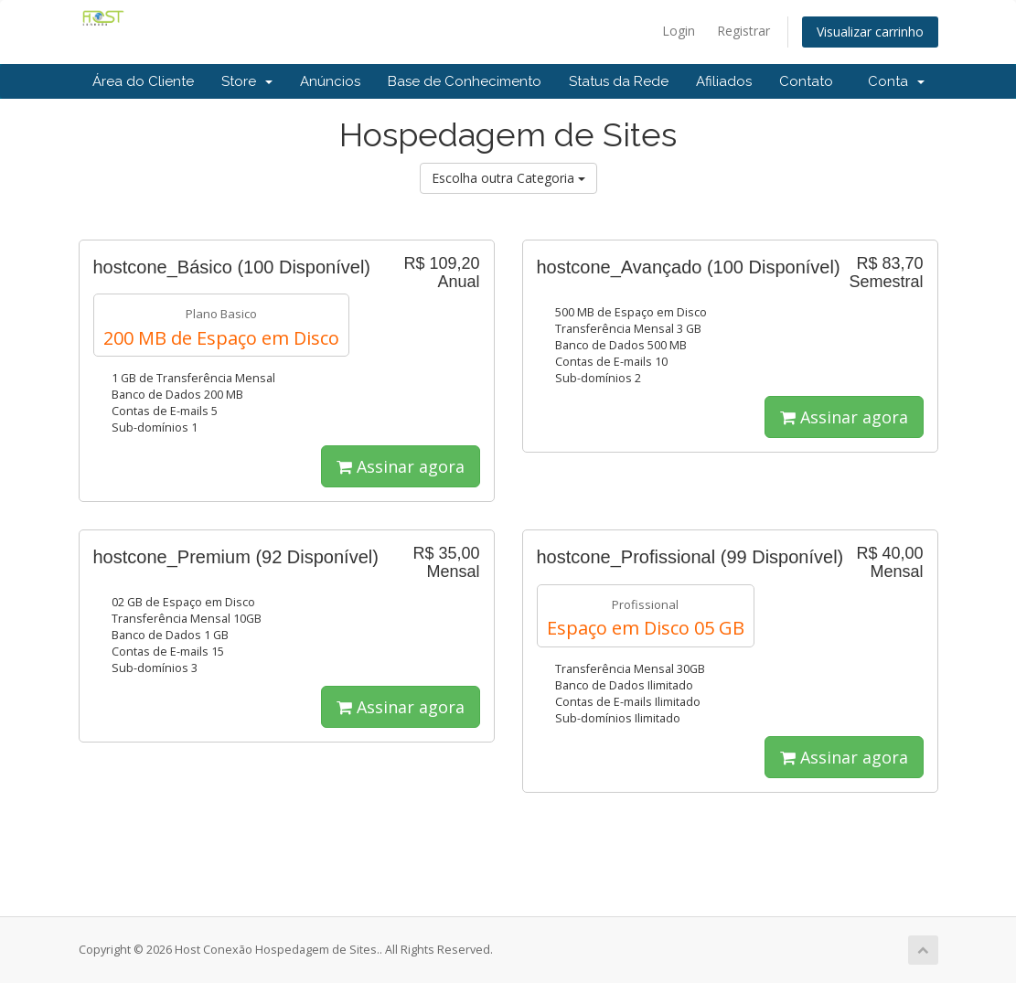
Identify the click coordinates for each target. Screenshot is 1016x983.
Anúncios (330, 81)
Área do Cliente (143, 81)
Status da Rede (618, 81)
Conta (896, 81)
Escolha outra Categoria (508, 178)
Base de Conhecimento (464, 81)
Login (678, 30)
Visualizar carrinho (870, 31)
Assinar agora (401, 466)
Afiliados (724, 81)
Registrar (743, 30)
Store (247, 81)
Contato (806, 81)
